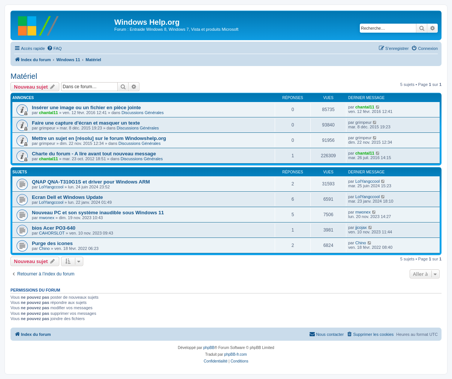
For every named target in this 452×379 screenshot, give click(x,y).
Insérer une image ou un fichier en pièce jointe (86, 107)
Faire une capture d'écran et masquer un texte (86, 123)
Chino (44, 248)
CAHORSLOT (51, 233)
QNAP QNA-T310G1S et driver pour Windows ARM (91, 182)
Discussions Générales (142, 112)
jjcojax (361, 227)
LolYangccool (51, 187)
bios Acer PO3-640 (53, 228)
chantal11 (48, 112)
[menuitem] (54, 48)
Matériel (23, 76)
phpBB (208, 348)
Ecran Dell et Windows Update (67, 197)
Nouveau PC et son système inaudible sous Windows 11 (98, 212)
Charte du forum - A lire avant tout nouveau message (94, 153)
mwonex (46, 217)
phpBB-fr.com (235, 354)
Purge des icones (52, 243)
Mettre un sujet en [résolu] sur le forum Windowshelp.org (99, 138)
